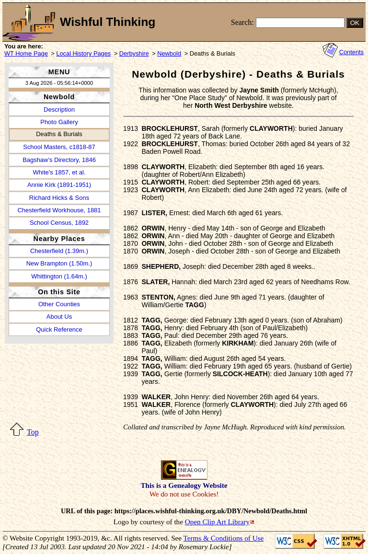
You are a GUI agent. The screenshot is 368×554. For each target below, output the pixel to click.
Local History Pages (83, 53)
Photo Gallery (59, 122)
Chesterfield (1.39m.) (59, 250)
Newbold (169, 53)
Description (59, 109)
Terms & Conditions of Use (224, 538)
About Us (59, 316)
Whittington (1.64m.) (59, 276)
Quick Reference (59, 329)
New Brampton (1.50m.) (59, 263)
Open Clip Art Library (217, 522)
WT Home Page (26, 53)
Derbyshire (134, 53)
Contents (351, 52)
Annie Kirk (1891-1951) (59, 184)
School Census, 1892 (59, 222)
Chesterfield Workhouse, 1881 (59, 210)
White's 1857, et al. (59, 172)
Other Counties (59, 304)
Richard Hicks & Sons (59, 197)
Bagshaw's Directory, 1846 (59, 159)
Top (33, 432)
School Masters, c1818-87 (59, 146)
